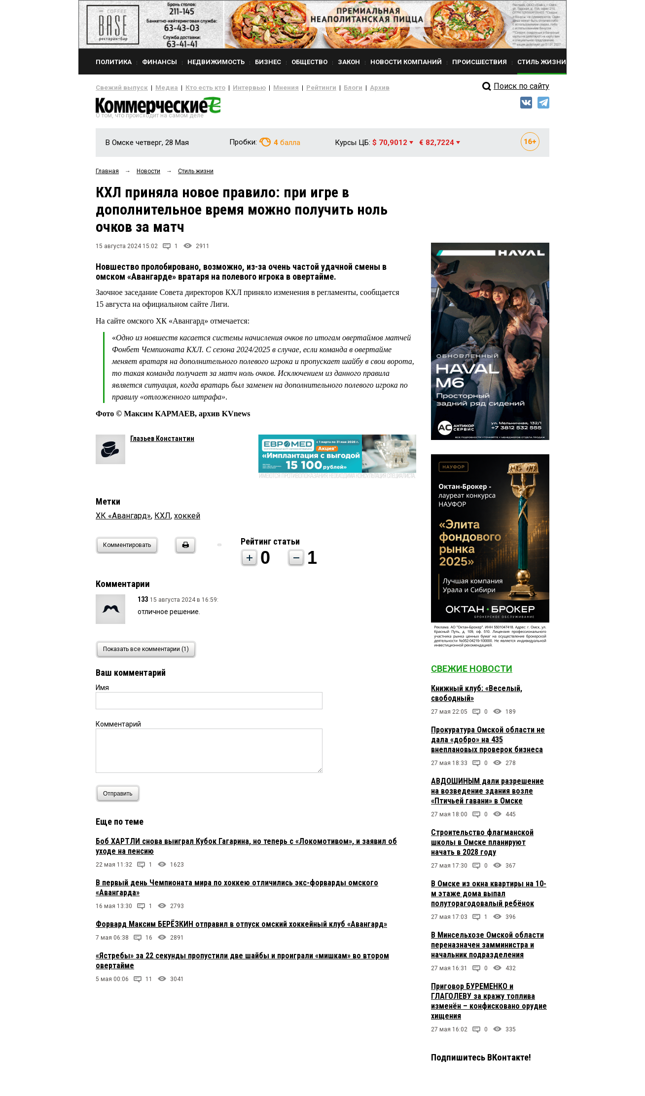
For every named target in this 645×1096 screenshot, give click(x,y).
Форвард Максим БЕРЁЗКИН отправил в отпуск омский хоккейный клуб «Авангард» (241, 928)
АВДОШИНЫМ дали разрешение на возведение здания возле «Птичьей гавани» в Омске (487, 794)
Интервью (229, 87)
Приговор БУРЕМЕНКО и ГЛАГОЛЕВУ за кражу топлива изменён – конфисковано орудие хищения (489, 1005)
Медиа (157, 87)
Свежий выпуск (118, 87)
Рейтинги (292, 87)
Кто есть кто (191, 87)
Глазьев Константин (162, 442)
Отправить (120, 797)
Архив (344, 87)
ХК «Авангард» (123, 519)
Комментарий (118, 728)
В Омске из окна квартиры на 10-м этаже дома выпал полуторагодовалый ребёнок (488, 897)
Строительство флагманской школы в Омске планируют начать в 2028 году (482, 846)
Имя (102, 691)
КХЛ (162, 519)
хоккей (187, 519)
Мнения (261, 87)
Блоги (321, 87)
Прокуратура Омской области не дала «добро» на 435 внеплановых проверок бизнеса (488, 743)
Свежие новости (471, 672)
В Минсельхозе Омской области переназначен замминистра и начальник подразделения (487, 948)
